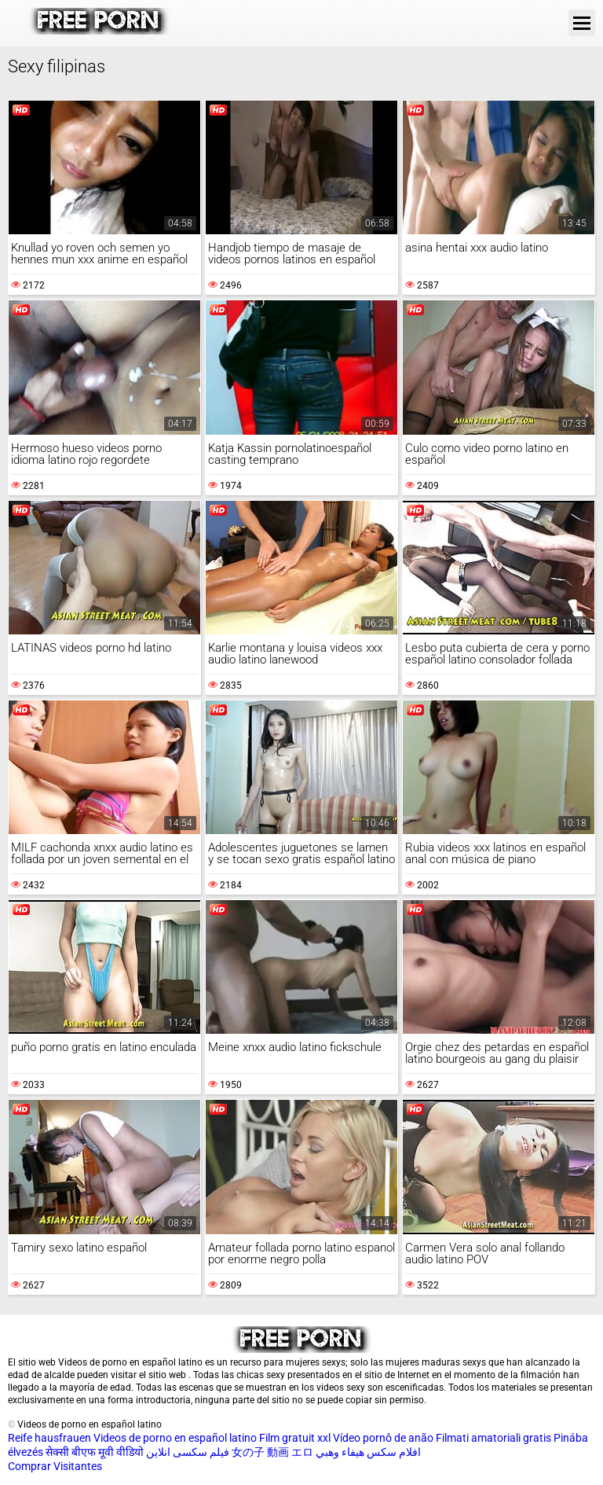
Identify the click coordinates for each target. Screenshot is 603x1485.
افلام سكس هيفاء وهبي (368, 1452)
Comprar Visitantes (55, 1466)
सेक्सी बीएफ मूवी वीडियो (95, 1452)
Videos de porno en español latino (175, 1438)
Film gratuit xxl (295, 1438)
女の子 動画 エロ (272, 1452)
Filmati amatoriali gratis (493, 1438)
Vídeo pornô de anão (383, 1438)
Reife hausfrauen (49, 1438)
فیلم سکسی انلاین (187, 1452)
